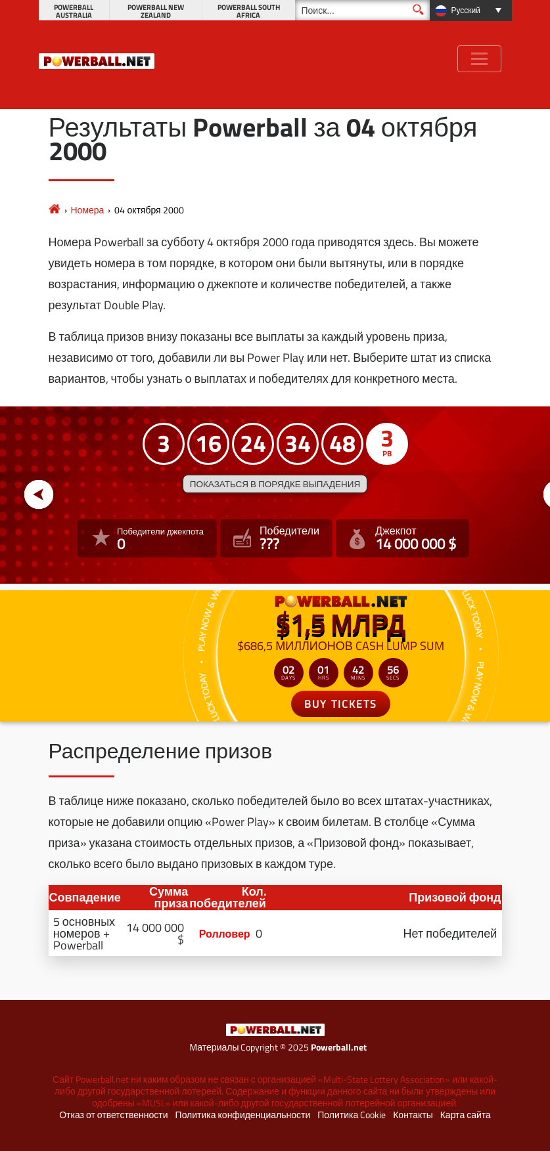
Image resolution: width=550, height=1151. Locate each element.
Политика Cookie (351, 1115)
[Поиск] (362, 10)
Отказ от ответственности (113, 1115)
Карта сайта (465, 1115)
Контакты (412, 1115)
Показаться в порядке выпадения (275, 483)
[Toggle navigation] (479, 58)
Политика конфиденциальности (243, 1115)
